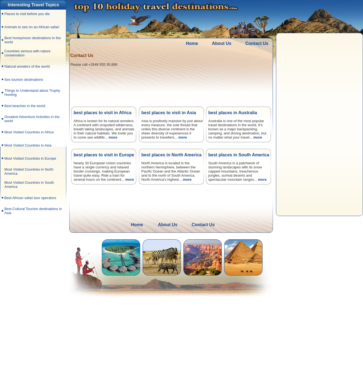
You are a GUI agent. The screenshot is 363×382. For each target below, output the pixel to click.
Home (192, 43)
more (113, 137)
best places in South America (238, 155)
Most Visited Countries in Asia (27, 145)
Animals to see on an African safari (31, 27)
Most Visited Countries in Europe (30, 158)
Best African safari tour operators (30, 198)
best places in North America (171, 155)
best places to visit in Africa (102, 112)
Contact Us (256, 43)
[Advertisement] (32, 298)
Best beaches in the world (24, 106)
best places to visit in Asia (168, 112)
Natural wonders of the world (27, 66)
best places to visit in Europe (104, 155)
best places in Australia (232, 112)
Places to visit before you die (27, 14)
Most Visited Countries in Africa (29, 132)
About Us (221, 43)
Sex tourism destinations (23, 79)
